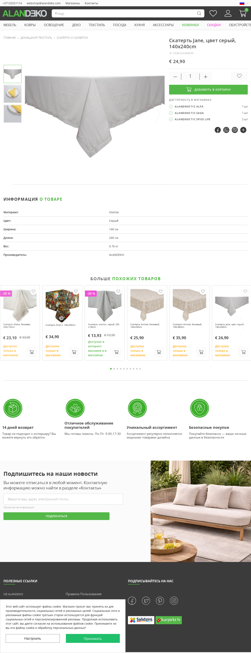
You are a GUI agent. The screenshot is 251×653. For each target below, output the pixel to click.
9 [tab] (137, 370)
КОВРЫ (30, 25)
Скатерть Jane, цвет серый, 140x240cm (228, 326)
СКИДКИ (214, 25)
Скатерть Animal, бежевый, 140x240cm (145, 326)
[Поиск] (128, 13)
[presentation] (157, 114)
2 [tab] (114, 370)
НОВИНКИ (190, 25)
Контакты (91, 3)
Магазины (72, 3)
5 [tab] (124, 370)
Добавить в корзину (208, 89)
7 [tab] (130, 370)
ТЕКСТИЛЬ (97, 25)
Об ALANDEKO (14, 595)
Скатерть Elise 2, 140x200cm (57, 326)
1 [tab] (111, 370)
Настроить (32, 638)
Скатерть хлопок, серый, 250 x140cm (101, 326)
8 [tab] (133, 370)
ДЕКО (76, 25)
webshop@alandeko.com (44, 3)
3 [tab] (117, 370)
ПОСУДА (119, 25)
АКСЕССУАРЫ (163, 25)
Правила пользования (84, 595)
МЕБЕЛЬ (9, 25)
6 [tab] (127, 370)
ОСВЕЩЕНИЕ (54, 25)
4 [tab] (120, 370)
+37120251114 (12, 3)
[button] (244, 13)
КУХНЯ (139, 25)
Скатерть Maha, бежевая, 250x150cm (17, 326)
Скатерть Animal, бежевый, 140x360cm (187, 326)
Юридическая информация (18, 508)
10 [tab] (140, 370)
